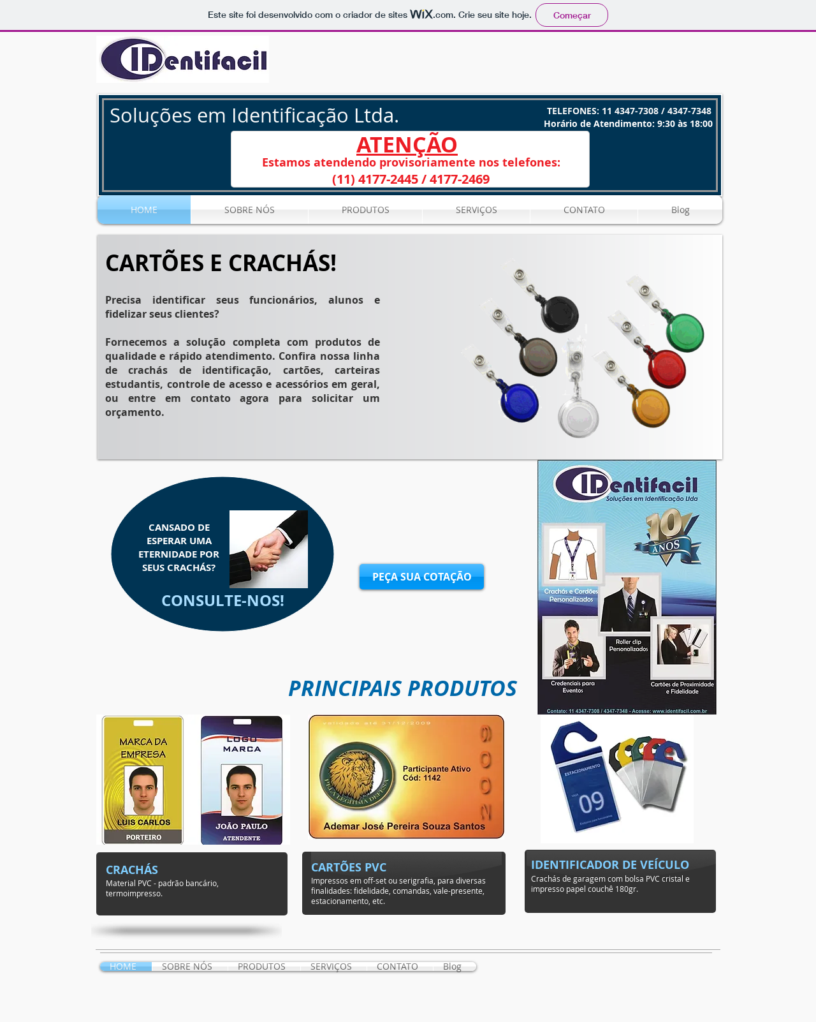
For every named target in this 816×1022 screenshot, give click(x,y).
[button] (410, 347)
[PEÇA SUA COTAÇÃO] (422, 576)
